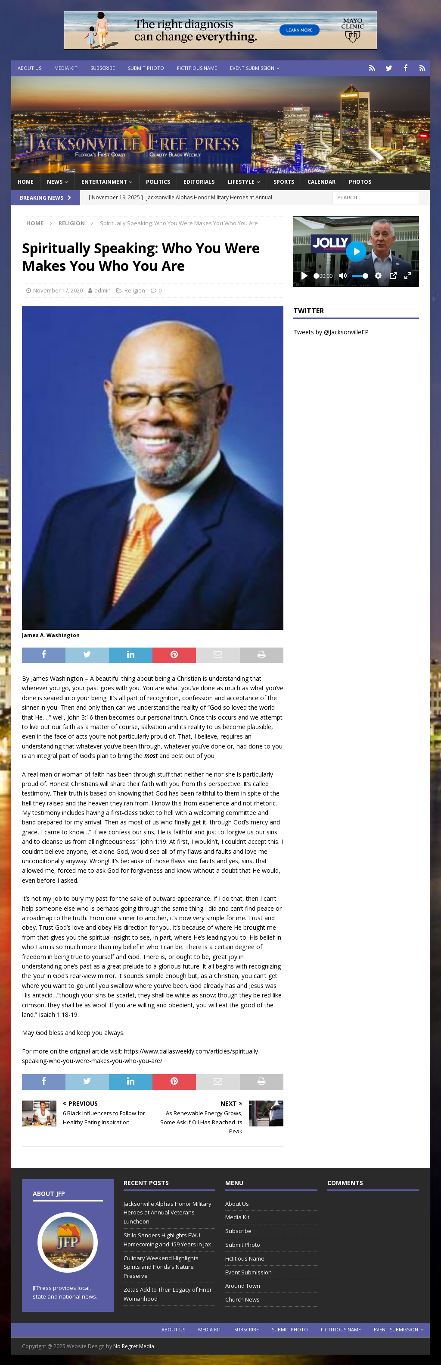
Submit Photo (146, 68)
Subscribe (102, 68)
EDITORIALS (198, 181)
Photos (360, 181)
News (54, 181)
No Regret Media (133, 1345)
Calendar (321, 181)
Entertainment (104, 181)
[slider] (316, 275)
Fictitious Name (197, 68)
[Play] (304, 275)
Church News (242, 1299)
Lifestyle (241, 181)
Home (26, 181)
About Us (29, 68)
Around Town (242, 1285)
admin (102, 289)
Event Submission (252, 68)
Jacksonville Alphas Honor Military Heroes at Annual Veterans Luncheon (167, 1212)
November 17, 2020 (58, 289)
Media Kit (66, 68)
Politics (158, 181)
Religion (134, 289)
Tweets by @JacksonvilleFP (331, 331)
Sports (283, 181)
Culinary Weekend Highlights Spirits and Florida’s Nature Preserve (161, 1266)
